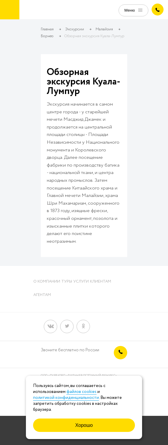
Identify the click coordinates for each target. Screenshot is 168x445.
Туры (66, 281)
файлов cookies (81, 392)
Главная (47, 29)
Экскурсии (74, 29)
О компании (46, 281)
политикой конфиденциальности (66, 398)
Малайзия (104, 29)
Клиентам (100, 281)
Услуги (81, 281)
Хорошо (84, 425)
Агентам (42, 295)
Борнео (47, 36)
